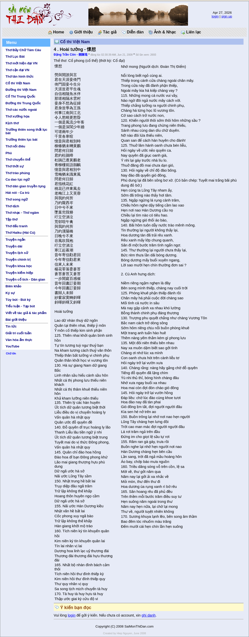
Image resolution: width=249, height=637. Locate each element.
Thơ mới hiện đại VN (21, 63)
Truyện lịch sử (16, 253)
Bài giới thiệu (15, 319)
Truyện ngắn (15, 239)
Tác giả (107, 32)
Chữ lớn (11, 353)
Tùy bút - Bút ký (18, 300)
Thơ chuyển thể (17, 159)
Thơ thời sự (14, 166)
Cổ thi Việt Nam (17, 83)
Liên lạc (191, 32)
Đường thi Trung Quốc (23, 103)
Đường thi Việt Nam (20, 90)
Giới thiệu (81, 32)
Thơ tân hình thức (19, 76)
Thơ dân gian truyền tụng (25, 186)
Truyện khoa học (18, 266)
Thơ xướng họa (17, 116)
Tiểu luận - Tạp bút (20, 306)
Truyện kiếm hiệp (19, 273)
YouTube (12, 346)
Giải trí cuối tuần (18, 333)
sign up (226, 16)
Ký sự (10, 293)
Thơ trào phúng (17, 173)
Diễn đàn (133, 32)
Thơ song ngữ (16, 199)
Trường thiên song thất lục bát (26, 131)
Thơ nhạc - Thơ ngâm (22, 212)
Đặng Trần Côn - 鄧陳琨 (71, 54)
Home (56, 32)
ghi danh (149, 615)
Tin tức (10, 326)
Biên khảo (13, 286)
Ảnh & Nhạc (162, 32)
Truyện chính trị (17, 259)
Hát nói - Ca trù (17, 193)
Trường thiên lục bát (21, 139)
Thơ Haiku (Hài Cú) (20, 232)
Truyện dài (13, 246)
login (215, 16)
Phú (8, 153)
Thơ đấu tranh (16, 226)
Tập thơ (11, 219)
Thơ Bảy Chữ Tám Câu (23, 50)
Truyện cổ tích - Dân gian (25, 279)
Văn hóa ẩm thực (18, 340)
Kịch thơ (11, 123)
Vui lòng (61, 615)
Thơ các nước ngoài (21, 109)
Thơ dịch (12, 206)
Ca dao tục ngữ (17, 179)
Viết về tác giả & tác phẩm (26, 313)
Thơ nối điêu (15, 146)
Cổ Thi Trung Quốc (20, 96)
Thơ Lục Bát (15, 56)
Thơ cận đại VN (17, 70)
